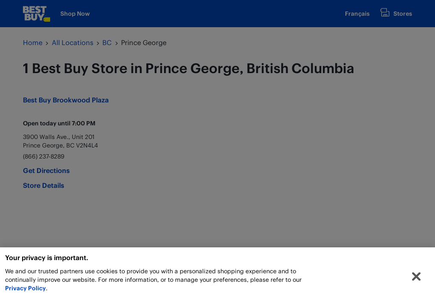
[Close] (416, 278)
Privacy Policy (25, 289)
